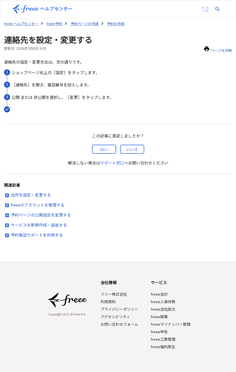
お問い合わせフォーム (120, 324)
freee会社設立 (163, 309)
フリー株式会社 (114, 294)
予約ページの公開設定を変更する (41, 215)
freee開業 (159, 316)
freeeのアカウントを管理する (37, 205)
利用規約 (108, 301)
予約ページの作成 (83, 23)
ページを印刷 (221, 50)
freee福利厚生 (163, 346)
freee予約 (53, 23)
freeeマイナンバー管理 (170, 324)
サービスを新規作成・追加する (39, 225)
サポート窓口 (112, 163)
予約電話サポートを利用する (37, 235)
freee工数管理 (163, 339)
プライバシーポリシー (120, 309)
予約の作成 (114, 23)
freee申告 (159, 331)
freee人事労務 (163, 301)
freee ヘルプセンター (20, 23)
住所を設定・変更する (31, 195)
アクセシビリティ (116, 316)
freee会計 (159, 294)
